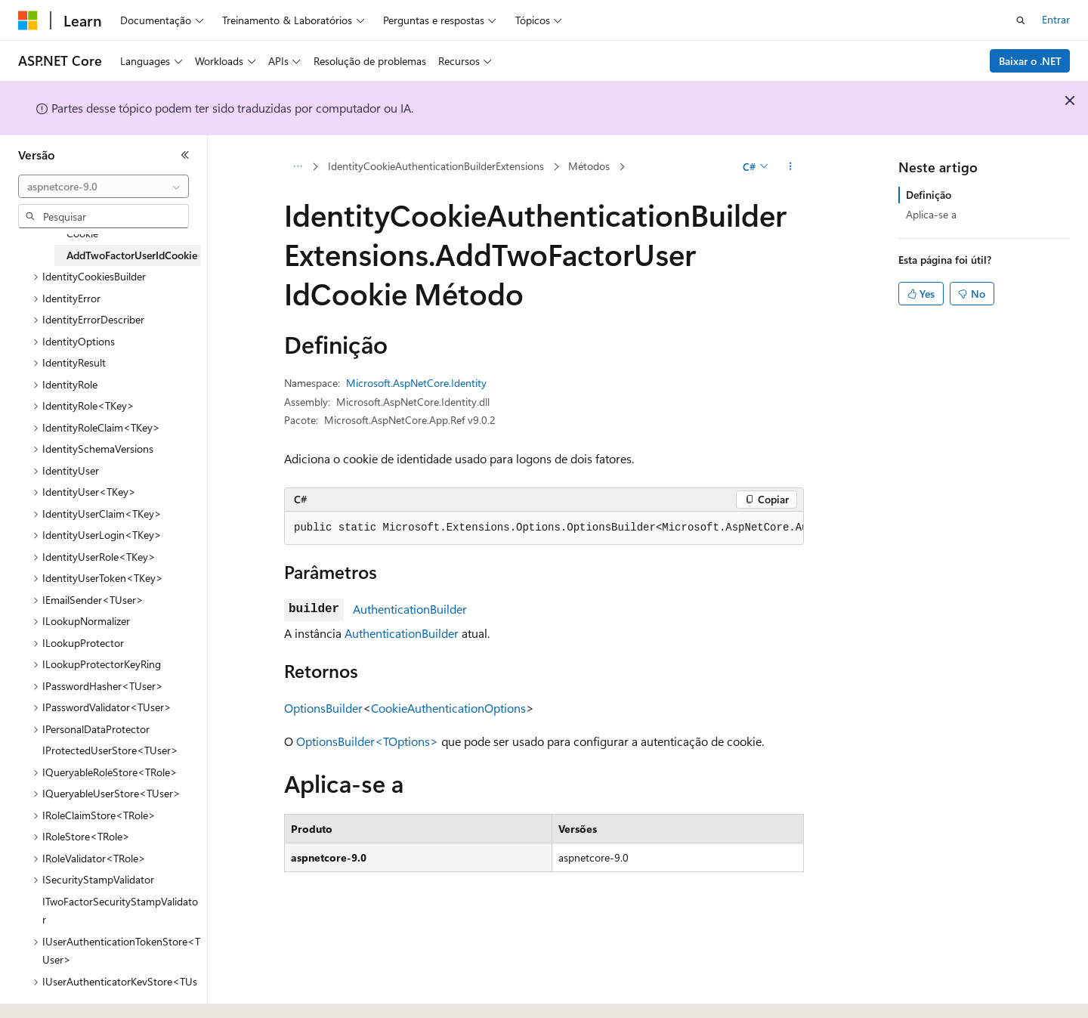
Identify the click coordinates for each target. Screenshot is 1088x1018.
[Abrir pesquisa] (1021, 20)
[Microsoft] (28, 20)
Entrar (1056, 19)
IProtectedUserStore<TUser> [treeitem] (110, 750)
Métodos (589, 166)
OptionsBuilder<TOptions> (367, 741)
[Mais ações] (790, 167)
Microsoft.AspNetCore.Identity (416, 383)
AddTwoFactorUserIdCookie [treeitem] (131, 255)
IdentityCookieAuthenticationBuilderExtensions (436, 166)
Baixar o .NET (1030, 61)
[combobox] (103, 187)
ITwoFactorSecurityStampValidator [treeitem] (120, 910)
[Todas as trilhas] (297, 167)
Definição (928, 194)
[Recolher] (185, 155)
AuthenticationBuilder (410, 609)
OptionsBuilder (323, 708)
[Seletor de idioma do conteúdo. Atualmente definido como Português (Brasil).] (75, 993)
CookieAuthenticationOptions (448, 708)
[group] (544, 528)
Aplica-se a (931, 214)
